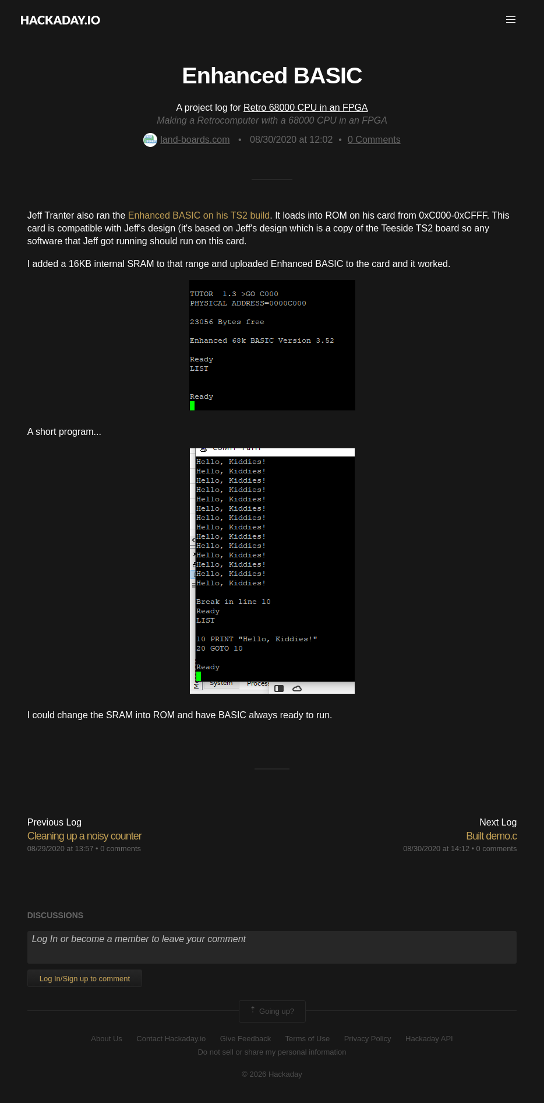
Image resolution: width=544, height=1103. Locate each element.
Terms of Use (307, 1038)
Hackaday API (429, 1038)
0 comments (120, 848)
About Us (106, 1038)
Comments (374, 140)
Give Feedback (245, 1038)
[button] (511, 20)
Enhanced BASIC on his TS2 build (199, 215)
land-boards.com (186, 140)
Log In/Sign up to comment (85, 978)
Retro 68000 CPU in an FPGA (305, 108)
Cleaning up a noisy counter (84, 836)
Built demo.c (491, 836)
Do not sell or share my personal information (271, 1052)
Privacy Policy (367, 1038)
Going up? (271, 1011)
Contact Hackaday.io (171, 1038)
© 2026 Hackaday (272, 1074)
